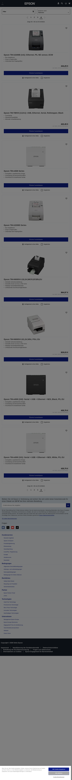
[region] (35, 773)
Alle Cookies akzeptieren (58, 769)
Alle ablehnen (58, 773)
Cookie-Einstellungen (58, 777)
